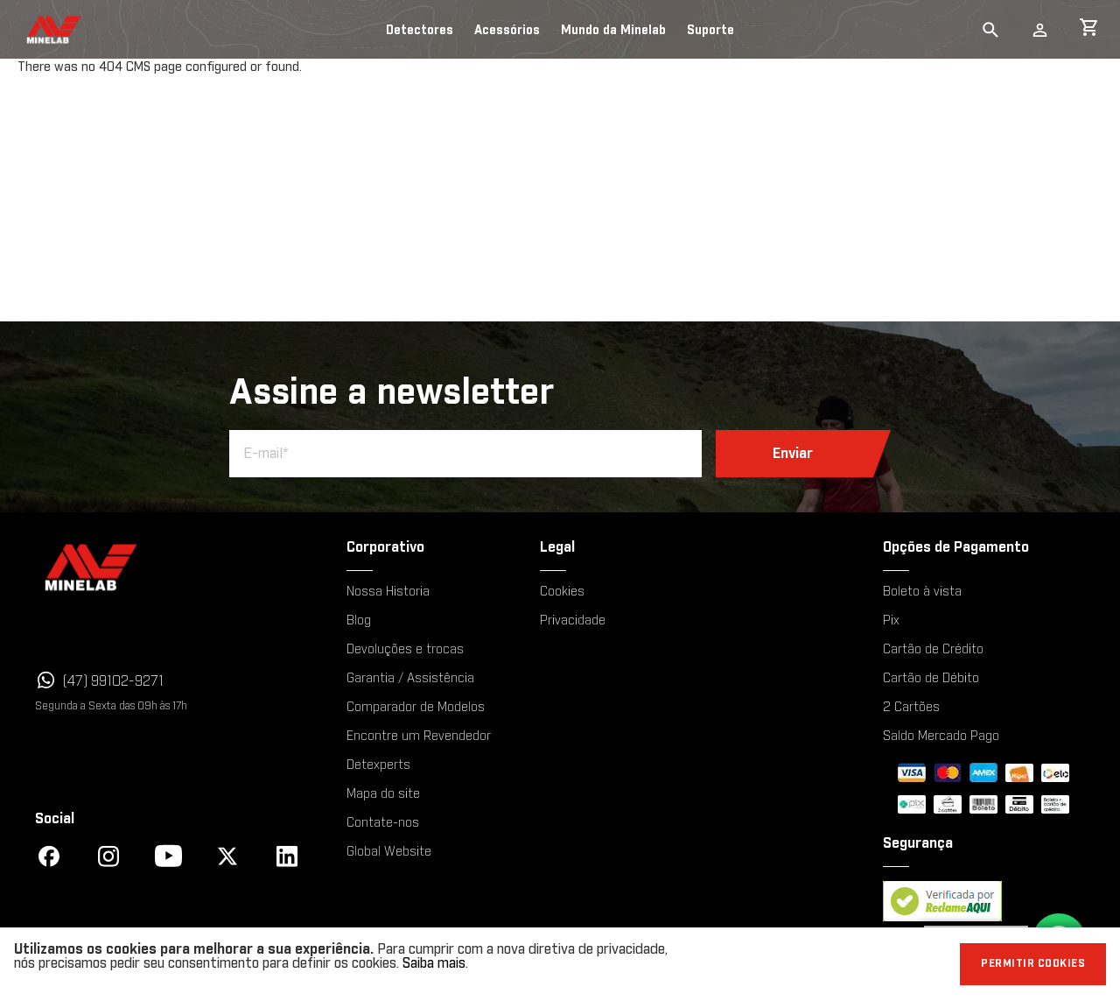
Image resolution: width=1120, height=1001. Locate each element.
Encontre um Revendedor (418, 736)
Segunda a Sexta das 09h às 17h (111, 706)
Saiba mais (434, 963)
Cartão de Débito (931, 679)
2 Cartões (911, 707)
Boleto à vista (922, 592)
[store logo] (37, 30)
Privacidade (573, 621)
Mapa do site (383, 794)
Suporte (710, 31)
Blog (358, 621)
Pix (891, 621)
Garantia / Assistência (410, 679)
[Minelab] (166, 567)
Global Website (388, 852)
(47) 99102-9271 (113, 681)
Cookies (562, 592)
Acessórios (507, 31)
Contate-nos (382, 823)
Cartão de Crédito (933, 650)
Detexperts (378, 765)
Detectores (419, 31)
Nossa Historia (388, 592)
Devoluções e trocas (405, 650)
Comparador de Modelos (415, 707)
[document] (560, 964)
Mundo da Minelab (613, 31)
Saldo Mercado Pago (941, 736)
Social (54, 819)
